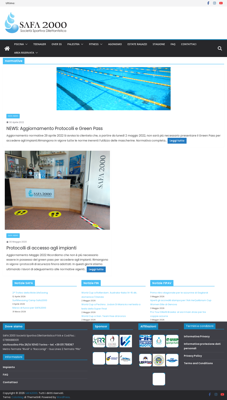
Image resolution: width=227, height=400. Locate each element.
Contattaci (188, 44)
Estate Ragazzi (137, 44)
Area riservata (24, 52)
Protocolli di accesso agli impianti (41, 248)
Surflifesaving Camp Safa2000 (29, 300)
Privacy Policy (193, 356)
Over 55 (57, 44)
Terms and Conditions (198, 363)
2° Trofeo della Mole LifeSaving (30, 292)
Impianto (9, 367)
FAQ (173, 44)
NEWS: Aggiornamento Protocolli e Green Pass (54, 128)
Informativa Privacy (197, 336)
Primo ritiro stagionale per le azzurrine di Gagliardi (179, 292)
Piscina (19, 44)
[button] (26, 44)
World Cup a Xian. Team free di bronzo (103, 316)
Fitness (94, 44)
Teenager (39, 44)
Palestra (73, 44)
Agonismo (115, 44)
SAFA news (13, 116)
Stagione (159, 44)
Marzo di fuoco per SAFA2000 (29, 307)
